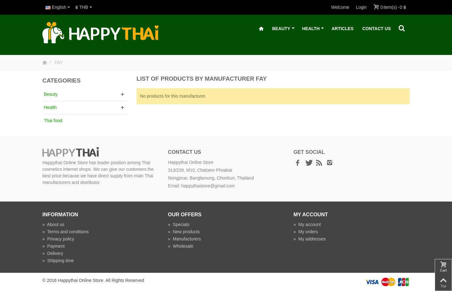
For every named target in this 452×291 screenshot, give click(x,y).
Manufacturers (184, 238)
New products (184, 231)
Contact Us (376, 28)
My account (307, 224)
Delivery (52, 253)
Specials (179, 224)
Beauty (283, 28)
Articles (342, 28)
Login (361, 7)
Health (313, 28)
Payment (53, 246)
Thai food (53, 120)
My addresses (309, 238)
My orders (305, 231)
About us (53, 224)
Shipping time (58, 260)
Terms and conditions (65, 231)
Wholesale (180, 246)
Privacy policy (58, 238)
